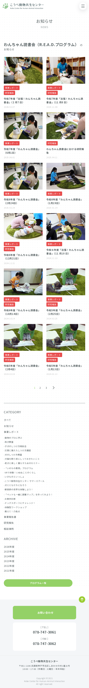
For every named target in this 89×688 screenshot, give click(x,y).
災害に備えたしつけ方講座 (18, 450)
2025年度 (9, 551)
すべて (7, 420)
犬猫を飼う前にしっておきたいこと (22, 458)
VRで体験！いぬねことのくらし (20, 472)
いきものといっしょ (14, 476)
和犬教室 (9, 441)
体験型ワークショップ (16, 507)
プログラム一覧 (38, 583)
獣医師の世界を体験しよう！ (19, 489)
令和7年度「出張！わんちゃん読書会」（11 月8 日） (64, 100)
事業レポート (11, 87)
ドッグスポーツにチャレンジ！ (20, 502)
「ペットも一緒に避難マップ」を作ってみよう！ (29, 494)
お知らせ (9, 426)
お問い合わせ (46, 612)
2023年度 (9, 561)
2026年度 (9, 546)
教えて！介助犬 (12, 511)
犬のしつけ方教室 (13, 454)
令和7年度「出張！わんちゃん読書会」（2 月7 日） (22, 100)
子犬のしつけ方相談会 (16, 446)
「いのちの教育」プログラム (19, 468)
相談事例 (9, 528)
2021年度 (9, 570)
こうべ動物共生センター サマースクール (25, 480)
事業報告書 (10, 517)
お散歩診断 (10, 498)
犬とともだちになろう (16, 485)
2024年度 (9, 556)
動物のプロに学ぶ (13, 437)
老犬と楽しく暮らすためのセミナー (22, 463)
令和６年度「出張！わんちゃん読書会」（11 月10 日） (65, 251)
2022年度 (9, 565)
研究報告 (9, 92)
